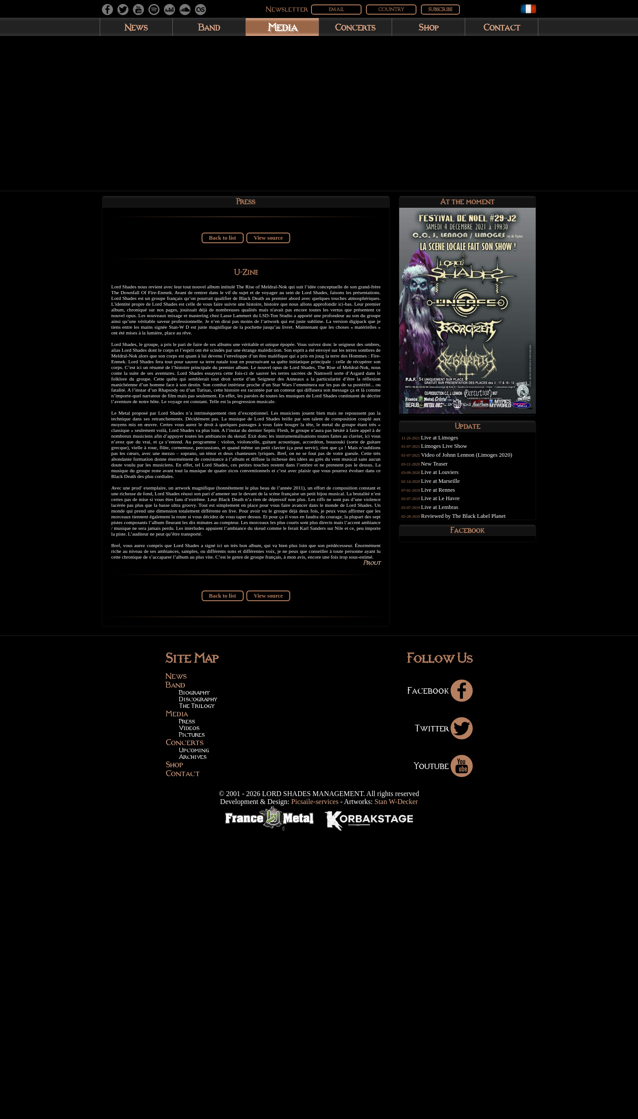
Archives (192, 1042)
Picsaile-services (314, 1087)
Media (282, 27)
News (136, 27)
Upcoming (194, 1036)
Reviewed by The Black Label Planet (471, 522)
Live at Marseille (448, 487)
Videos (189, 1013)
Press (187, 1006)
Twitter (444, 1013)
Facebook (440, 976)
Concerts (355, 27)
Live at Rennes (446, 496)
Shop (429, 27)
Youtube (443, 1051)
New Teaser (442, 469)
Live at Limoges (447, 443)
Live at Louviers (448, 478)
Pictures (192, 1020)
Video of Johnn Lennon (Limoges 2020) (475, 461)
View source (268, 242)
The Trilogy (196, 991)
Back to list (222, 242)
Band (209, 27)
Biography (194, 978)
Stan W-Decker (396, 1087)
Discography (198, 984)
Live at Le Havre (448, 504)
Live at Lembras (448, 513)
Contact (501, 27)
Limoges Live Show (452, 452)
